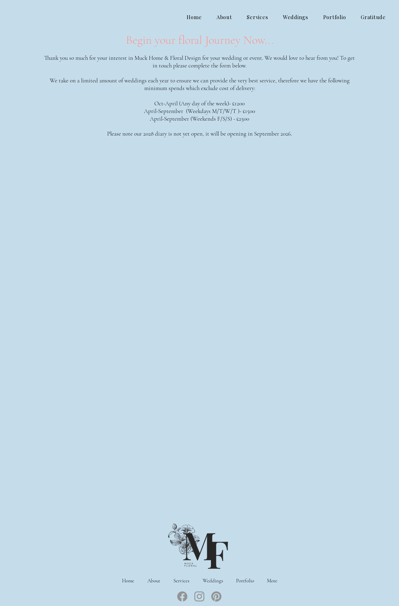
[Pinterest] (216, 596)
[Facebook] (182, 596)
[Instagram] (199, 596)
